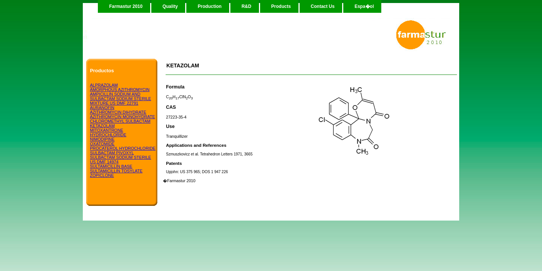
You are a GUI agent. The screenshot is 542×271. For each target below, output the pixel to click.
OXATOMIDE (102, 144)
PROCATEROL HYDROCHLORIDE (122, 148)
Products (281, 6)
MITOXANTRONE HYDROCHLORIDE (108, 132)
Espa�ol (364, 6)
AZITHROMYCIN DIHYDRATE (118, 112)
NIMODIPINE (102, 139)
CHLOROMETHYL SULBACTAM (120, 121)
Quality (170, 6)
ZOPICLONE (102, 175)
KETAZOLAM (102, 125)
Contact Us (323, 6)
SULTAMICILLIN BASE (111, 166)
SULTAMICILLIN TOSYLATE (116, 171)
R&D (246, 6)
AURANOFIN (102, 107)
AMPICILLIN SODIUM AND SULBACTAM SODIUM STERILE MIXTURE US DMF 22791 (120, 98)
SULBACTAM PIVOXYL (112, 153)
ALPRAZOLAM (104, 85)
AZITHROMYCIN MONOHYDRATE (122, 116)
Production (209, 6)
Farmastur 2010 (126, 6)
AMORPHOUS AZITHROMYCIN (119, 89)
